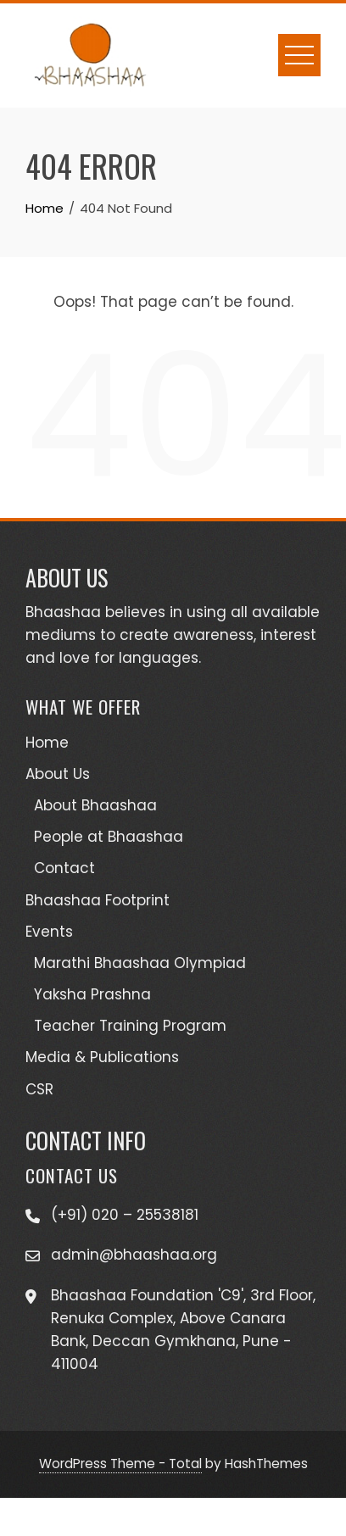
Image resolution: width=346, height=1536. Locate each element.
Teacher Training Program (130, 1026)
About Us (57, 774)
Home (47, 742)
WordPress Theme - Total (120, 1463)
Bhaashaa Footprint (97, 900)
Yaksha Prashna (92, 994)
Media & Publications (102, 1057)
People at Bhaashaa (108, 836)
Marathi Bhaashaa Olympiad (140, 963)
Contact (64, 868)
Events (49, 931)
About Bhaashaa (95, 805)
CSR (39, 1089)
